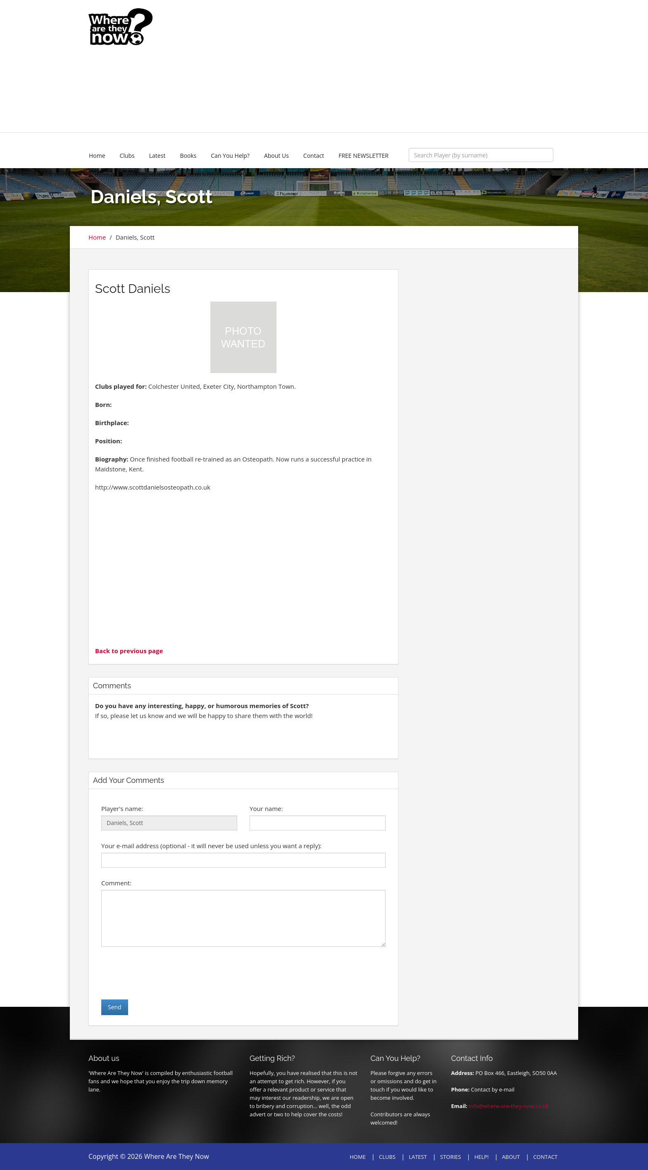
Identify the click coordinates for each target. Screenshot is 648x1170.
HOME (358, 1156)
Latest (157, 155)
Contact (313, 155)
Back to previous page (129, 651)
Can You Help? (230, 155)
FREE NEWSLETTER (363, 155)
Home (97, 155)
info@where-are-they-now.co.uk (508, 1106)
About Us (276, 155)
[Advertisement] (385, 66)
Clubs (127, 155)
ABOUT (511, 1156)
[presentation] (164, 973)
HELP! (481, 1156)
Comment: (116, 883)
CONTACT (545, 1156)
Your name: (266, 808)
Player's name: (122, 808)
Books (188, 155)
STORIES (450, 1156)
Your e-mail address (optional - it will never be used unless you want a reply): (211, 846)
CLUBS (387, 1156)
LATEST (418, 1156)
